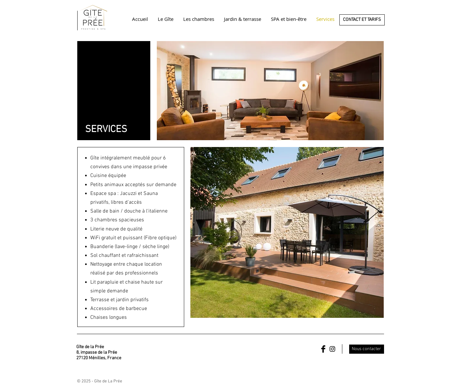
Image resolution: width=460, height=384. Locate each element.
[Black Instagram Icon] (332, 349)
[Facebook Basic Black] (323, 349)
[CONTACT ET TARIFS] (362, 19)
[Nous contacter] (366, 349)
